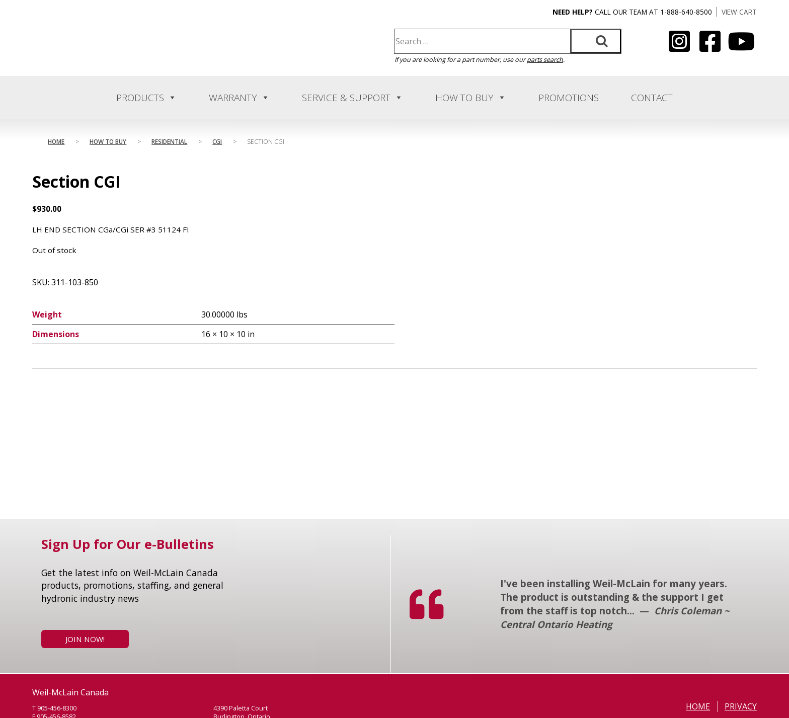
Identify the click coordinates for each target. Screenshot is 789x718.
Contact (652, 97)
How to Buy (470, 97)
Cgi (217, 141)
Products (146, 97)
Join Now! (85, 639)
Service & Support (352, 97)
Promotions (568, 97)
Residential (169, 141)
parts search (545, 59)
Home (56, 141)
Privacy (741, 706)
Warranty (239, 97)
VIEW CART (739, 12)
